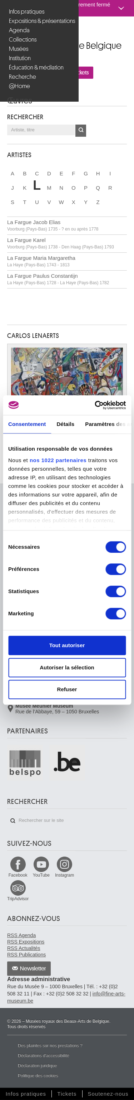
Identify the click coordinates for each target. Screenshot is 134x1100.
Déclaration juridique (37, 1065)
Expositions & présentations (40, 21)
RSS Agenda (21, 935)
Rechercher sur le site (13, 821)
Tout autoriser (67, 645)
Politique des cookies (38, 1075)
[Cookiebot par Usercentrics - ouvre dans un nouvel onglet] (95, 405)
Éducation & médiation (36, 67)
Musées (18, 49)
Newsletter (33, 968)
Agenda (19, 30)
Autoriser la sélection (67, 667)
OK (80, 131)
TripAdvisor (18, 898)
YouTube (41, 875)
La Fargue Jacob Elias (53, 225)
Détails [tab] (65, 424)
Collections (22, 40)
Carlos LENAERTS (33, 336)
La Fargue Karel (60, 243)
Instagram (64, 875)
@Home (19, 86)
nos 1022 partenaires (58, 460)
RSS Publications (26, 955)
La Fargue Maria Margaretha (41, 261)
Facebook (18, 875)
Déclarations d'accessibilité (43, 1055)
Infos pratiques (26, 12)
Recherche (22, 77)
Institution (20, 58)
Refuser (67, 689)
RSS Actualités (23, 948)
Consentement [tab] (27, 424)
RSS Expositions (25, 942)
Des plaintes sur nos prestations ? (50, 1045)
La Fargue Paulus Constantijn (58, 279)
